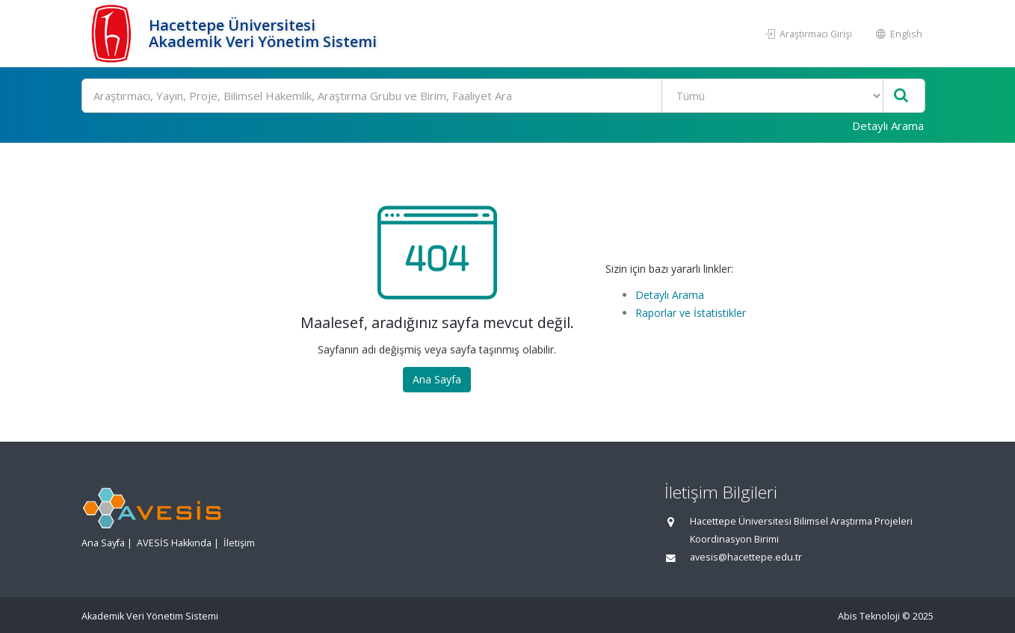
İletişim (239, 543)
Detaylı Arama (888, 125)
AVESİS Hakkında (174, 543)
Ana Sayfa (437, 379)
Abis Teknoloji (869, 616)
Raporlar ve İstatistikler (690, 313)
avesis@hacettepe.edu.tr (746, 557)
